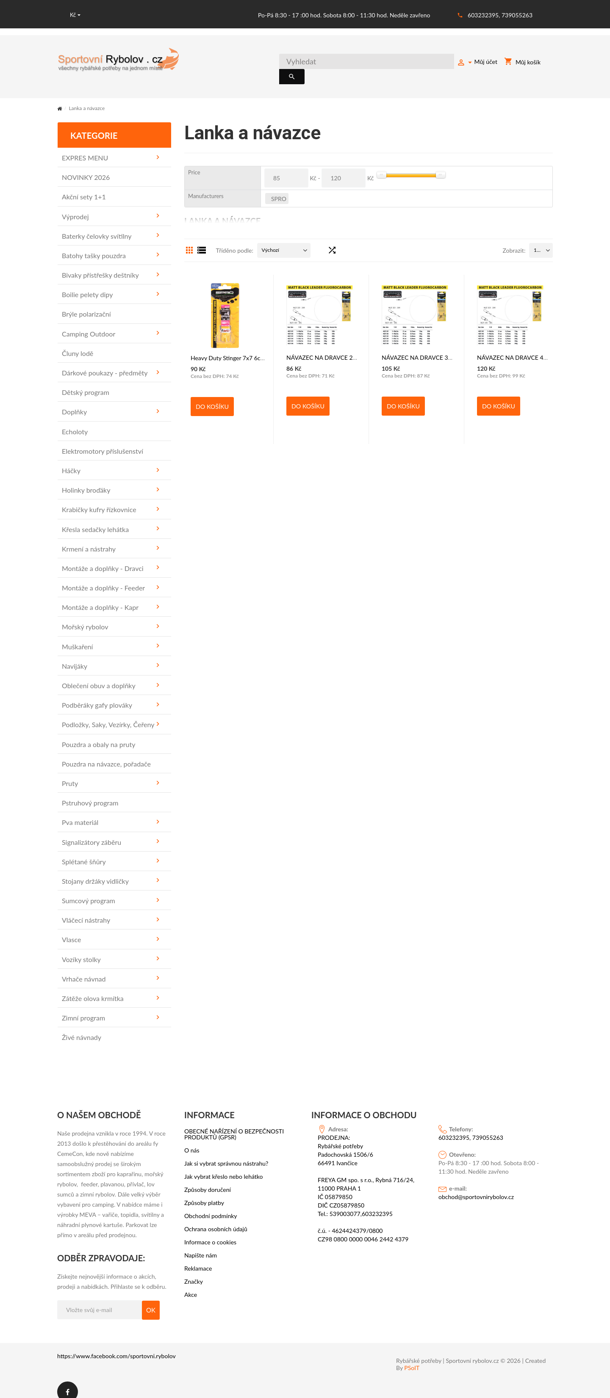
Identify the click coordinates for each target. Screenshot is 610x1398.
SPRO (278, 189)
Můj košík (522, 63)
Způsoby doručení (207, 1180)
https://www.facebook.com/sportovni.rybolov (116, 1346)
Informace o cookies (210, 1232)
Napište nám (200, 1246)
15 (537, 240)
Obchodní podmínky (210, 1206)
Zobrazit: (513, 241)
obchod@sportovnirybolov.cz (476, 1187)
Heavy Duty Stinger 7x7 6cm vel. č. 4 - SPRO (249, 348)
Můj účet (477, 63)
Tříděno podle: (234, 241)
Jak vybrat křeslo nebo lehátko (223, 1167)
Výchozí (270, 240)
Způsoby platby (204, 1193)
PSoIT (411, 1358)
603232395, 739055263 (500, 15)
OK (150, 1300)
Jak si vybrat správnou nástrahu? (226, 1154)
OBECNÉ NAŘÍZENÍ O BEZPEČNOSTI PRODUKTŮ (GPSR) (234, 1125)
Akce (190, 1285)
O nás (192, 1141)
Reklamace (198, 1259)
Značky (193, 1272)
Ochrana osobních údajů (215, 1219)
